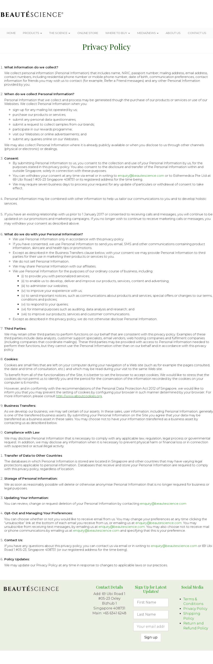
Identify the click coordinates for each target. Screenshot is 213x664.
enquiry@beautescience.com (141, 176)
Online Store (87, 33)
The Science (59, 33)
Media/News (148, 33)
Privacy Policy (195, 609)
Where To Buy (117, 33)
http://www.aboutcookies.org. (79, 396)
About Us (173, 33)
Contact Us (197, 33)
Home (11, 33)
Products (32, 33)
